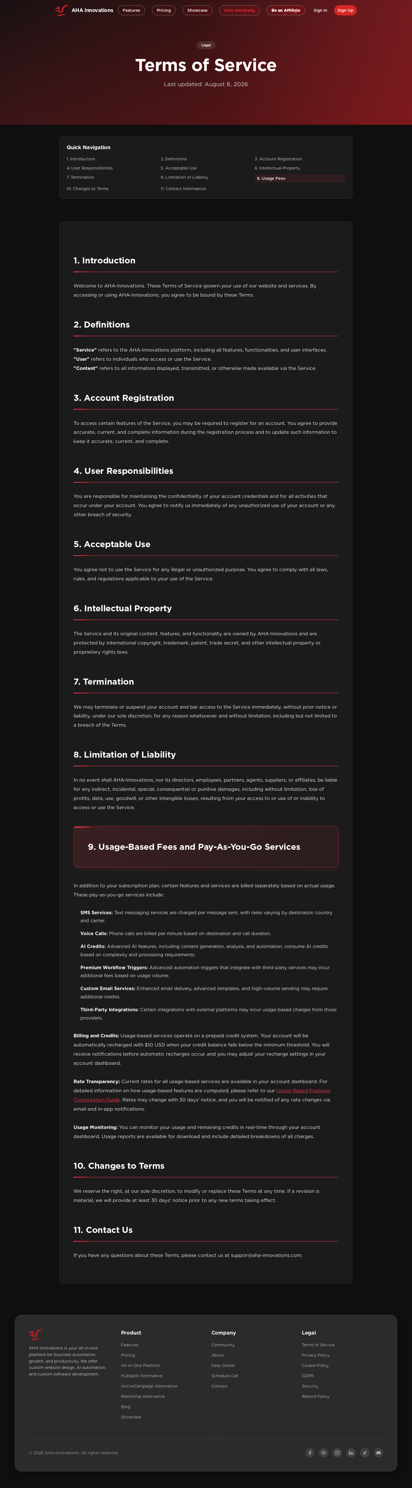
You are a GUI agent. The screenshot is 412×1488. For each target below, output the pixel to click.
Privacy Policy (316, 1357)
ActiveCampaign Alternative (149, 1388)
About (217, 1357)
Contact (219, 1388)
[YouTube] (323, 1455)
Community (223, 1347)
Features (129, 1347)
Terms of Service (318, 1347)
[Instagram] (337, 1455)
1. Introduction (81, 159)
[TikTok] (364, 1455)
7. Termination (80, 177)
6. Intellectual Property (277, 168)
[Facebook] (309, 1455)
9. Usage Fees (271, 178)
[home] (84, 10)
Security (310, 1388)
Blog (125, 1409)
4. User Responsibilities (90, 168)
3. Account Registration (278, 159)
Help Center (223, 1367)
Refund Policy (315, 1398)
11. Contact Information (183, 188)
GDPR (308, 1378)
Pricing (128, 1357)
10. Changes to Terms (87, 188)
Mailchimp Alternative (143, 1398)
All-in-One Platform (140, 1367)
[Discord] (378, 1455)
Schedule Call (224, 1378)
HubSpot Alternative (141, 1378)
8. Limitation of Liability (184, 177)
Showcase (131, 1419)
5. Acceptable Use (179, 168)
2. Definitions (174, 159)
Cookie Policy (315, 1367)
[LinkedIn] (351, 1455)
